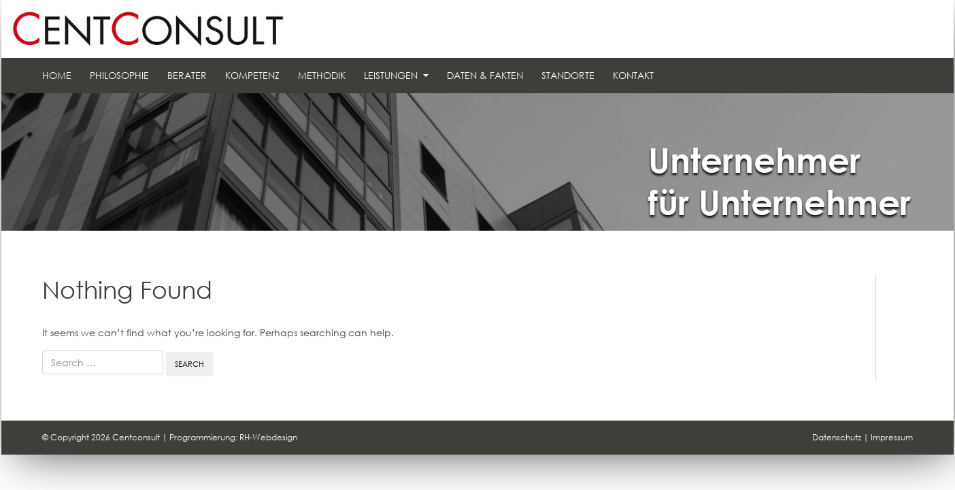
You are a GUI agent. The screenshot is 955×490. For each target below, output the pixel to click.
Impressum (892, 437)
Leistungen (392, 75)
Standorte (567, 75)
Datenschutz (836, 437)
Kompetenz (252, 75)
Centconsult (136, 437)
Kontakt (633, 75)
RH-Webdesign (268, 437)
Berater (187, 75)
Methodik (322, 75)
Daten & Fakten (485, 75)
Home (56, 75)
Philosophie (119, 75)
